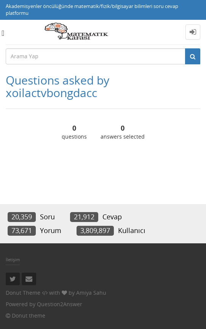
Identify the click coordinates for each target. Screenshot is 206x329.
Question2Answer (59, 304)
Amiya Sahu (91, 292)
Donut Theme (23, 292)
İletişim (13, 259)
